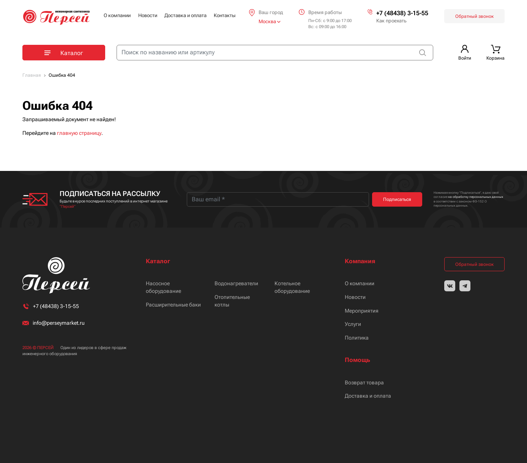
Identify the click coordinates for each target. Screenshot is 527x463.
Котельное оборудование (292, 287)
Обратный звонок (474, 16)
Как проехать (391, 21)
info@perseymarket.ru (59, 323)
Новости (147, 15)
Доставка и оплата (185, 15)
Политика (357, 338)
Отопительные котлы (232, 301)
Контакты (224, 15)
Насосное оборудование (163, 287)
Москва (269, 21)
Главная (31, 75)
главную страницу (79, 133)
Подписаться (397, 199)
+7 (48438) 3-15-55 (402, 13)
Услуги (353, 324)
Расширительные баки (173, 305)
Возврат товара (364, 382)
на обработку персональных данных (475, 197)
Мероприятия (362, 311)
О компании (117, 15)
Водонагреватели (236, 283)
